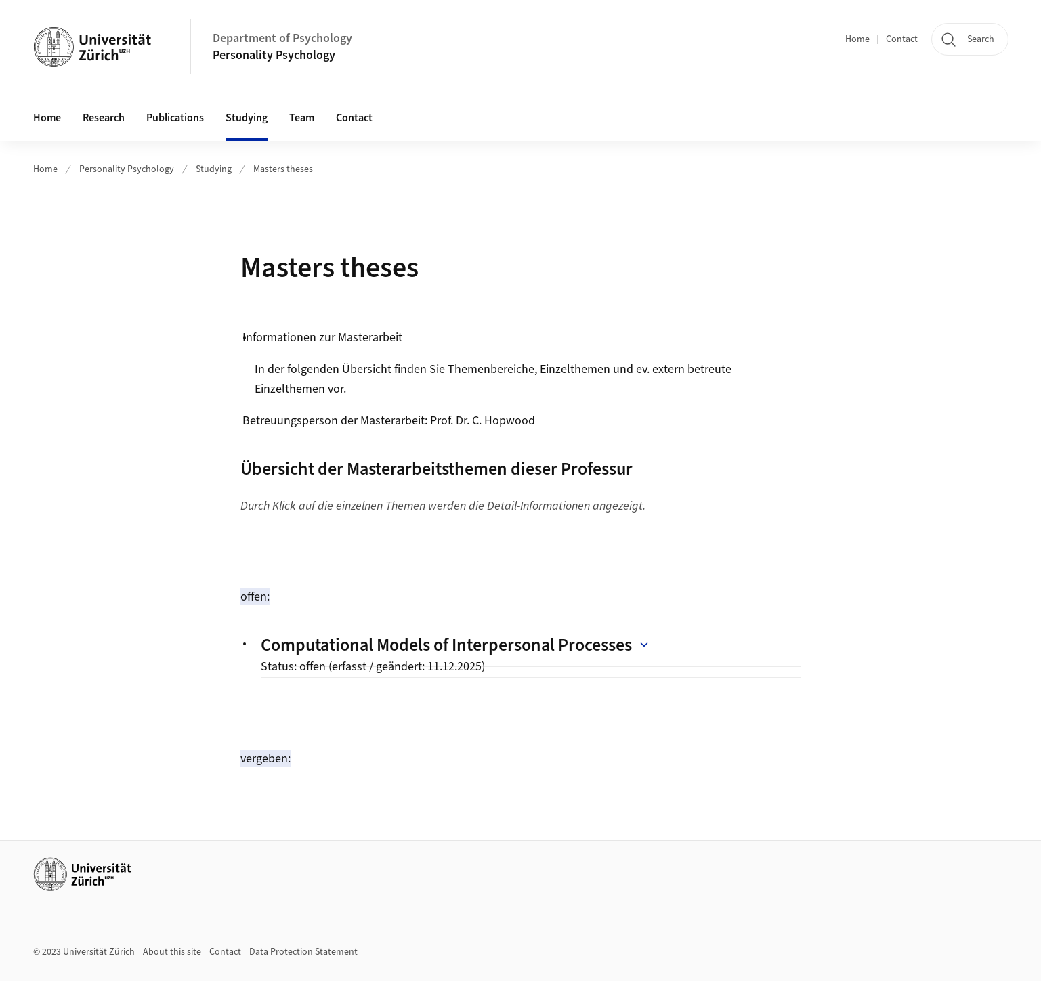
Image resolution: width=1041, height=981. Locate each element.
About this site (172, 952)
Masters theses (283, 169)
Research (104, 117)
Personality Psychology (274, 55)
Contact (902, 39)
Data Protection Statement (303, 952)
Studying (214, 169)
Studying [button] (247, 117)
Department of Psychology (282, 38)
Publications (175, 117)
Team (301, 117)
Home (857, 39)
